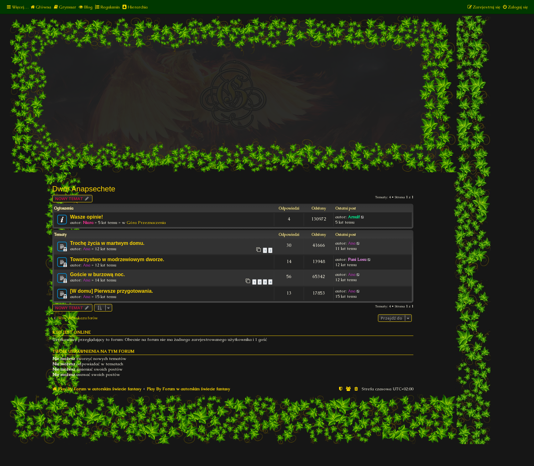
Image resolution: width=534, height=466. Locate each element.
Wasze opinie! (86, 217)
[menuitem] (40, 7)
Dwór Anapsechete (83, 189)
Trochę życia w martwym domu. (107, 243)
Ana (86, 248)
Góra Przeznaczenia (146, 222)
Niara (88, 222)
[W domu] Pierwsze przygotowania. (111, 291)
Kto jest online (71, 332)
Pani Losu (357, 259)
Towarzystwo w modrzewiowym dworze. (117, 259)
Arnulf (354, 217)
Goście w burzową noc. (97, 274)
